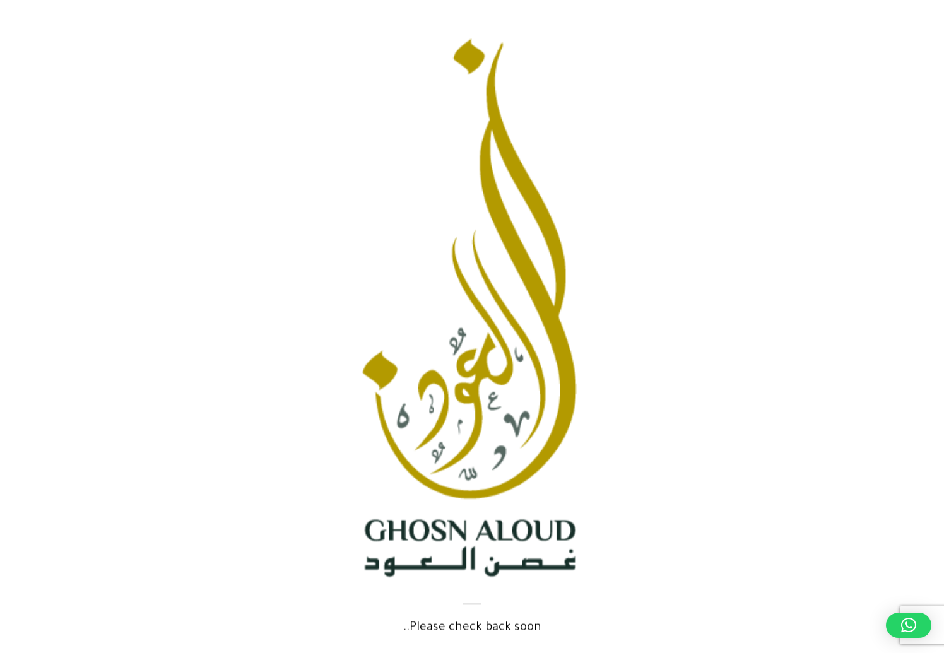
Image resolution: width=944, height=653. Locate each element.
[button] (908, 625)
